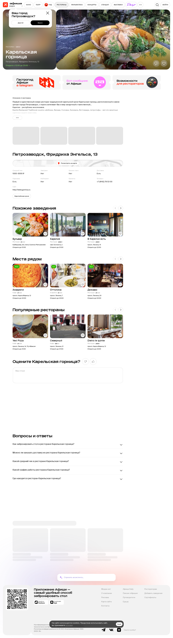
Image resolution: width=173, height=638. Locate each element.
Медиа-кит (106, 589)
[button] (22, 196)
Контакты (105, 606)
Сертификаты (150, 597)
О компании (106, 593)
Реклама (105, 597)
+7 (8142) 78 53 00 (104, 181)
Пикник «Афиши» (130, 593)
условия (69, 625)
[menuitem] (28, 5)
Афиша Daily (128, 589)
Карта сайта (106, 601)
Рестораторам (150, 589)
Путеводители (129, 597)
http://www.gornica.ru (21, 190)
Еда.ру (125, 601)
